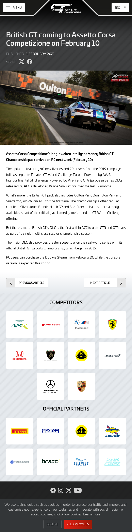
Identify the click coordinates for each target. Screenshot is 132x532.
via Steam (59, 257)
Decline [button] (53, 524)
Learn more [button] (91, 514)
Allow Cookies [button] (78, 524)
